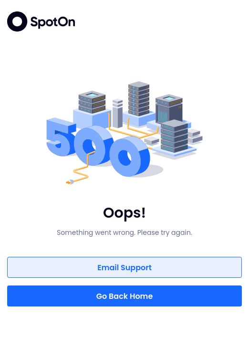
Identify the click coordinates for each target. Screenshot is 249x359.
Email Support (124, 267)
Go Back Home (124, 296)
